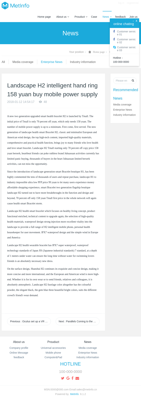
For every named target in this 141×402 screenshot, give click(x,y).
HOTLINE (70, 364)
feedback (120, 16)
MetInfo (74, 394)
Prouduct (81, 16)
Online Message (19, 352)
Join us (133, 16)
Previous (30, 321)
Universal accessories (53, 347)
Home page (44, 16)
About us (62, 16)
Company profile (19, 347)
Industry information (83, 62)
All (3, 62)
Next (79, 321)
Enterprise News (51, 62)
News (107, 16)
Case (94, 16)
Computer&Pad (53, 357)
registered (132, 5)
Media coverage (22, 62)
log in (121, 5)
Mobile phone (53, 352)
